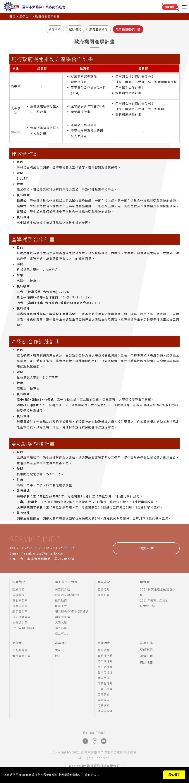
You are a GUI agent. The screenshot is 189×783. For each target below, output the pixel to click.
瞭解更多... (92, 774)
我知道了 (174, 774)
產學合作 (25, 16)
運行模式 (75, 29)
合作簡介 (55, 29)
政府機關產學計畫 (128, 29)
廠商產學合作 (98, 29)
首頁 (12, 16)
